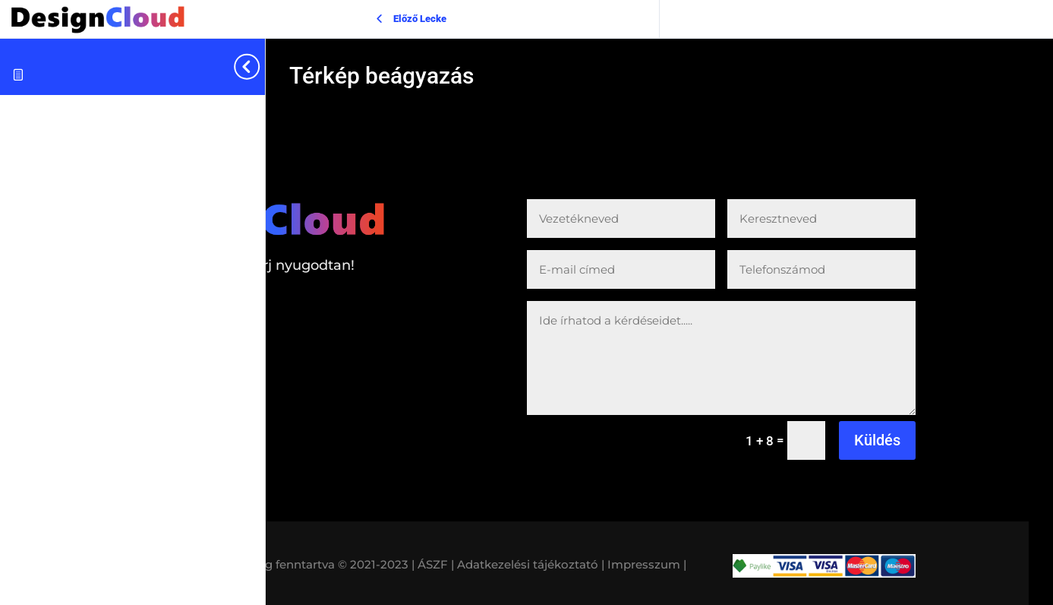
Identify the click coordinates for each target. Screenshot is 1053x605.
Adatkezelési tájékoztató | (530, 564)
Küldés (877, 440)
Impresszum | (646, 564)
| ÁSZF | (432, 564)
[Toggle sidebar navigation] (260, 66)
